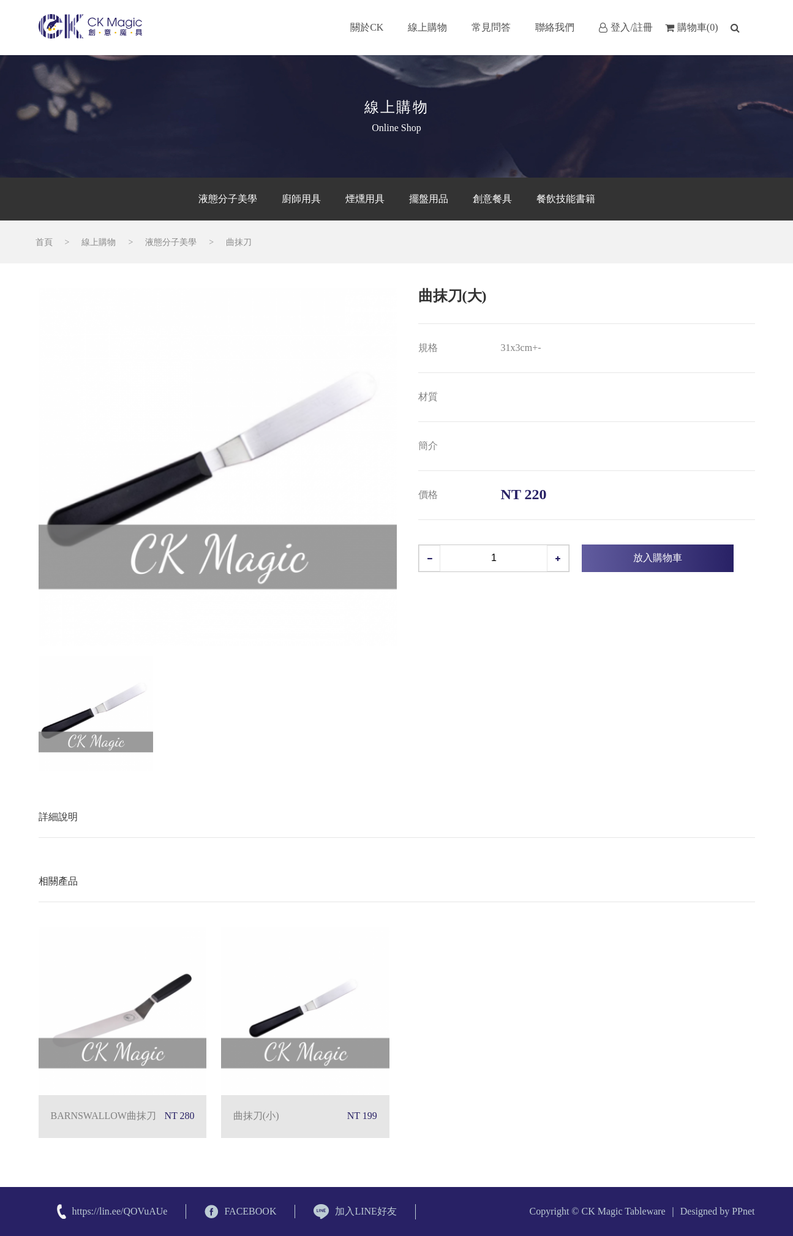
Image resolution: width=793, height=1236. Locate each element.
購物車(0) (691, 27)
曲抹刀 (239, 242)
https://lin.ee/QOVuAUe (120, 1211)
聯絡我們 (554, 27)
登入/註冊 (625, 27)
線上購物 (427, 27)
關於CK (366, 27)
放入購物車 (657, 557)
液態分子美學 (171, 242)
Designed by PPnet (717, 1211)
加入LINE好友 (355, 1211)
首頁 (44, 242)
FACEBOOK (240, 1211)
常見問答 (491, 27)
